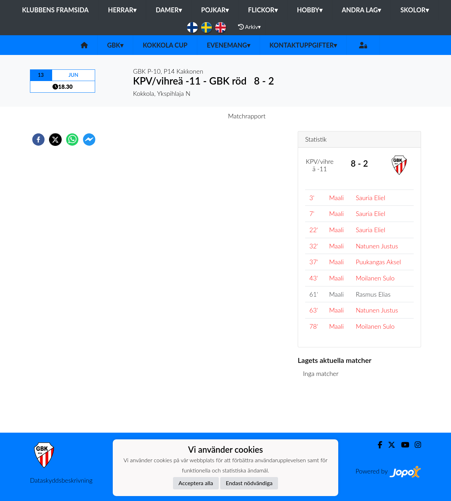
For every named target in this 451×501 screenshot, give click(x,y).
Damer (169, 10)
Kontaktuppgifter (303, 45)
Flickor (263, 10)
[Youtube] (402, 445)
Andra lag (361, 10)
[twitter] (55, 139)
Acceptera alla (196, 483)
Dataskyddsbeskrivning (61, 480)
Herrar (122, 10)
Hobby (309, 10)
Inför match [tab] (201, 116)
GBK (115, 45)
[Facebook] (377, 445)
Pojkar (215, 10)
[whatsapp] (72, 139)
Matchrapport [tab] (246, 116)
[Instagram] (415, 445)
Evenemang (228, 45)
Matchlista (320, 409)
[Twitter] (388, 445)
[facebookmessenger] (89, 139)
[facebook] (38, 139)
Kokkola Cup (165, 45)
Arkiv (249, 27)
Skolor (414, 10)
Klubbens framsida (55, 10)
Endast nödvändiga (249, 483)
